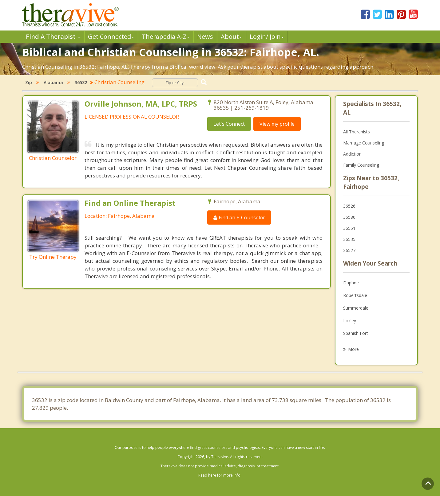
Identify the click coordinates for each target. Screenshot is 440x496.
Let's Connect (229, 123)
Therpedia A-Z (165, 36)
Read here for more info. (219, 475)
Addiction (352, 154)
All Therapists (356, 132)
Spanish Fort (355, 333)
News (205, 36)
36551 (349, 228)
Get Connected (111, 36)
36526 (349, 206)
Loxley (349, 320)
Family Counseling (361, 165)
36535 (349, 239)
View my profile (277, 123)
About (231, 36)
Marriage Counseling (363, 143)
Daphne (351, 283)
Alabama (53, 82)
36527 (349, 250)
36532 (81, 82)
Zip (28, 82)
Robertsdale (355, 295)
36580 (349, 217)
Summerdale (355, 308)
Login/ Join (267, 36)
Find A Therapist (53, 36)
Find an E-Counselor (239, 217)
